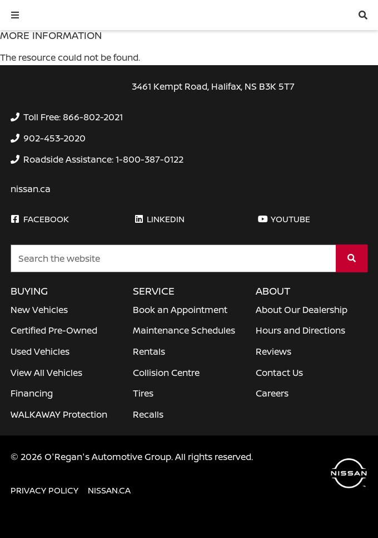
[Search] (351, 258)
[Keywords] (173, 258)
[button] (15, 15)
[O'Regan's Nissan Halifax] (83, 14)
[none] (67, 117)
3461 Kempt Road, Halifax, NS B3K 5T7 (213, 86)
